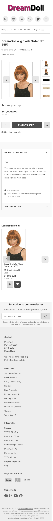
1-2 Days (17, 105)
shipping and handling (25, 508)
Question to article (11, 132)
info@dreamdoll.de (17, 360)
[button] (46, 63)
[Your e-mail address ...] (20, 316)
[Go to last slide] (6, 79)
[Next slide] (35, 79)
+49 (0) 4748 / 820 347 (18, 357)
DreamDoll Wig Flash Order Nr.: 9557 (13, 265)
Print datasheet (13, 190)
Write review (24, 50)
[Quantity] (5, 125)
